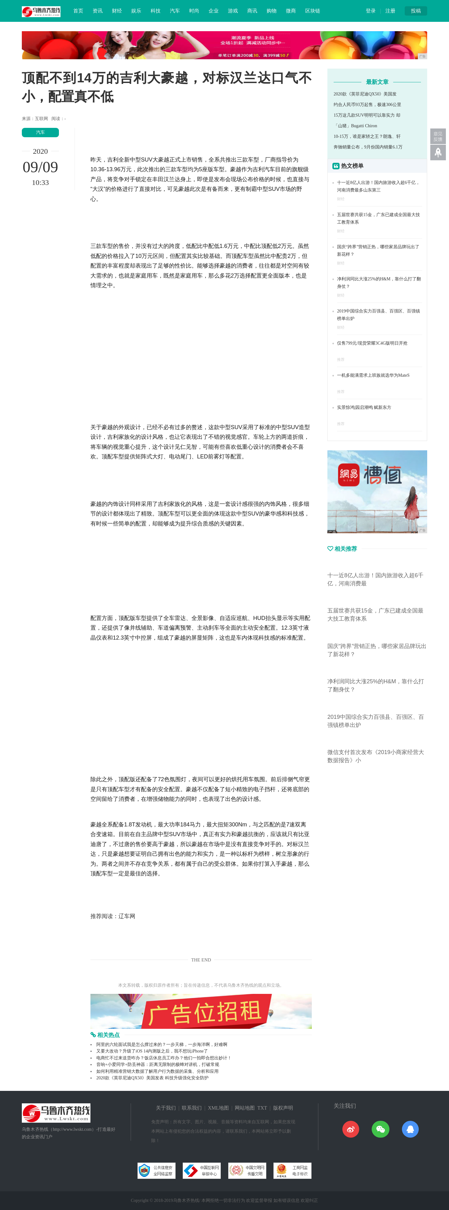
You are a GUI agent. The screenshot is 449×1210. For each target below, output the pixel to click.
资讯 (98, 10)
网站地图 (245, 1108)
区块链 (312, 10)
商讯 (252, 10)
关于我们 (166, 1108)
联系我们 (192, 1108)
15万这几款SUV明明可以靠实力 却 (367, 115)
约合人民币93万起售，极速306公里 (367, 104)
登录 (371, 10)
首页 (78, 10)
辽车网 (126, 916)
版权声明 (283, 1108)
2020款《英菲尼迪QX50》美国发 (365, 94)
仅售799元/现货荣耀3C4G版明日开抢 (372, 343)
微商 (291, 10)
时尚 (194, 10)
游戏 (233, 10)
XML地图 (218, 1108)
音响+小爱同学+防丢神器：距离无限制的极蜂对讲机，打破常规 (157, 1064)
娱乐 (136, 10)
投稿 (416, 10)
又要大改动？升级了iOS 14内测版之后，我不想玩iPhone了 (152, 1051)
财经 (117, 10)
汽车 (175, 10)
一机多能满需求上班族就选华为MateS (373, 375)
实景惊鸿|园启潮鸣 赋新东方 (364, 407)
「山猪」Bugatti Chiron (355, 125)
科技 (156, 10)
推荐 (341, 359)
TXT (262, 1108)
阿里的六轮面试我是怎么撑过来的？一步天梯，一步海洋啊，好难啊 (161, 1044)
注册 (390, 10)
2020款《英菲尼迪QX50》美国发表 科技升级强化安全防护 (152, 1078)
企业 (214, 10)
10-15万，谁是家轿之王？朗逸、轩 (367, 136)
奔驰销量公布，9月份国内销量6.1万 (368, 147)
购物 (272, 10)
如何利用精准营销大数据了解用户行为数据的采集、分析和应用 (157, 1071)
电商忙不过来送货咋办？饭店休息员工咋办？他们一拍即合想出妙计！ (164, 1058)
